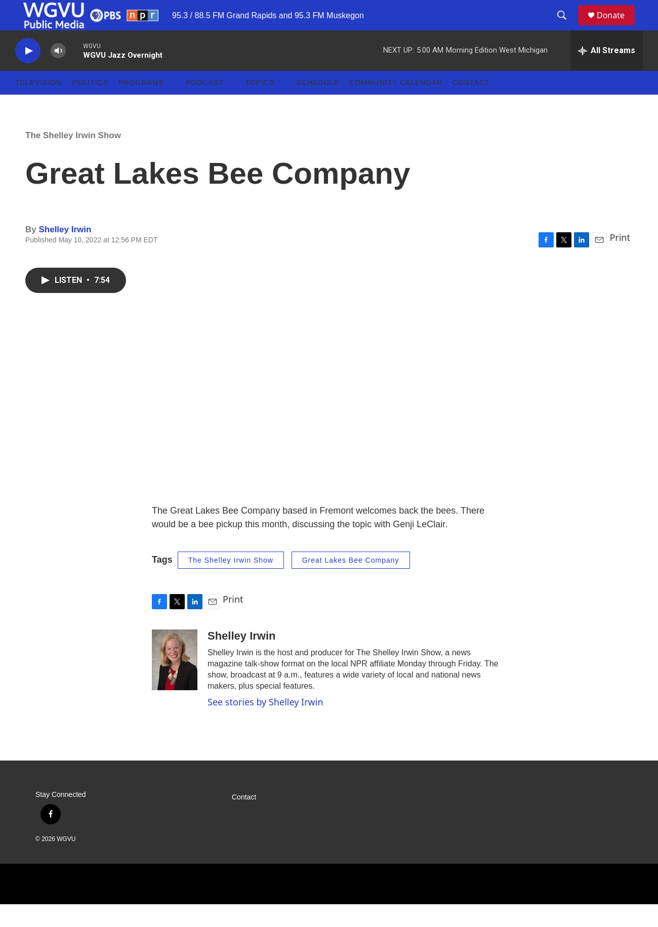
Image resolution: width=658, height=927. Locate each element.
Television (38, 105)
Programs (141, 105)
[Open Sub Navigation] (172, 105)
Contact (471, 105)
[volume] (58, 73)
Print (619, 260)
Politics (90, 105)
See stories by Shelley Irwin (265, 725)
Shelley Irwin (64, 252)
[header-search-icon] (566, 26)
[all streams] (606, 73)
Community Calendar (395, 105)
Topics (260, 105)
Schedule (318, 105)
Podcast (205, 105)
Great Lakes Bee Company (350, 583)
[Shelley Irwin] (174, 682)
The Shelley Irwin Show (73, 158)
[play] (28, 73)
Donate (617, 26)
